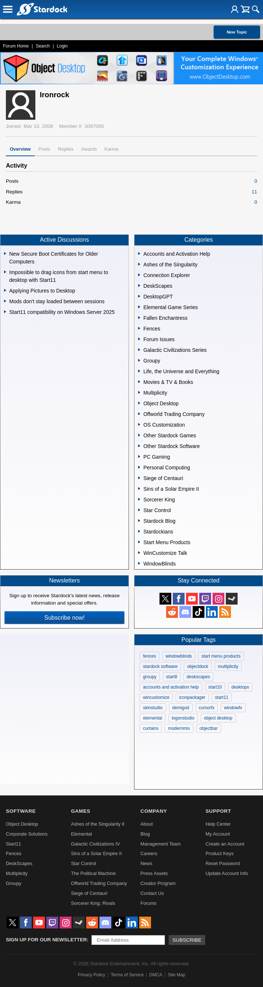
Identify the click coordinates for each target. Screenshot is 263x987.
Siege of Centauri (89, 893)
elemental (152, 718)
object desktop (218, 718)
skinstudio (152, 707)
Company (153, 811)
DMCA (155, 974)
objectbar (209, 728)
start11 (222, 697)
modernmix (179, 728)
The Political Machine (93, 873)
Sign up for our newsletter (46, 939)
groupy (150, 676)
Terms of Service (127, 974)
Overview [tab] (20, 149)
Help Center (218, 824)
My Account (218, 834)
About (146, 824)
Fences (13, 853)
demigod (180, 707)
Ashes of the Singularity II (98, 824)
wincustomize (156, 697)
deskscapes (198, 676)
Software (21, 811)
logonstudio (183, 718)
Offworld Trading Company (99, 883)
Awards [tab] (89, 149)
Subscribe (186, 940)
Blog (145, 834)
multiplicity (228, 666)
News (146, 863)
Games (80, 811)
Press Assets (154, 873)
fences (149, 656)
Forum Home (16, 46)
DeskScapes (19, 863)
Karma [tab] (112, 149)
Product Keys (220, 853)
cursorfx (207, 707)
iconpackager (192, 697)
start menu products (221, 656)
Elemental (81, 834)
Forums (148, 903)
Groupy (13, 883)
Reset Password (223, 863)
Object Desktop (22, 824)
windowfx (233, 707)
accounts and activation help (171, 687)
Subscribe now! (64, 618)
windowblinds (179, 656)
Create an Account (225, 844)
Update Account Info (227, 873)
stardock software (160, 666)
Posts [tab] (44, 149)
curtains (150, 728)
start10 (215, 687)
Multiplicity (17, 873)
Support (218, 811)
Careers (148, 853)
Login (62, 46)
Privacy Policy (91, 974)
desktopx (240, 687)
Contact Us (152, 893)
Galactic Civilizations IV (95, 844)
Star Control (83, 863)
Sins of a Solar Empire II (96, 853)
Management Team (160, 844)
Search (43, 46)
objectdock (197, 666)
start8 (171, 676)
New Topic (237, 32)
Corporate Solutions (27, 834)
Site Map (176, 974)
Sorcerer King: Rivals (93, 903)
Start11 (13, 844)
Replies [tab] (66, 149)
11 (254, 192)
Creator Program (157, 883)
